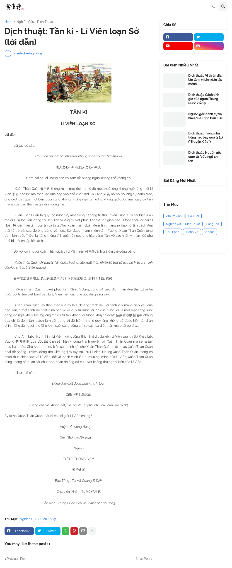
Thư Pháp (172, 232)
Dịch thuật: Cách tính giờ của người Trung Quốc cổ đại (203, 99)
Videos (209, 232)
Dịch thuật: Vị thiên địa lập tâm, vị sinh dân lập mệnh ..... (205, 79)
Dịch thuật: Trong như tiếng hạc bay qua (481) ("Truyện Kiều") (205, 137)
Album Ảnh (174, 216)
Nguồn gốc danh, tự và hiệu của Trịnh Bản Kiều (205, 116)
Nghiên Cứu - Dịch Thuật (35, 21)
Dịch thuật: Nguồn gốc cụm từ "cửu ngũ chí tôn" (205, 157)
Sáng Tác (212, 224)
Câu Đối (193, 216)
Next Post (143, 559)
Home (9, 21)
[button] (214, 6)
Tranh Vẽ (192, 232)
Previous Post (17, 559)
